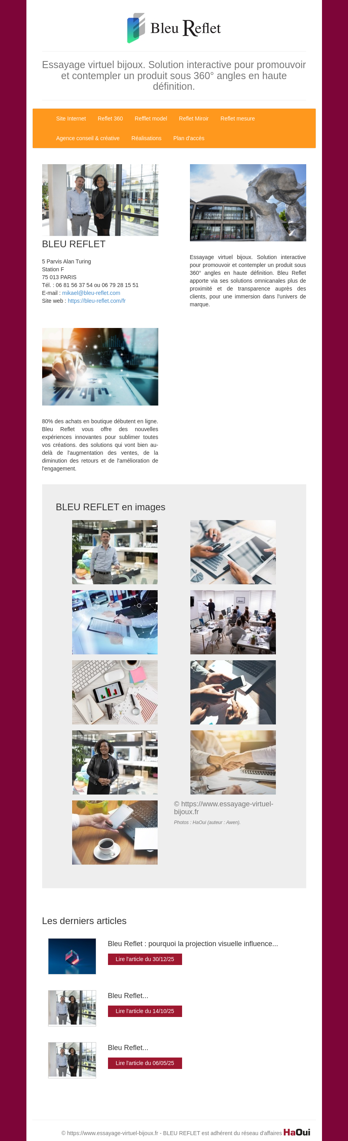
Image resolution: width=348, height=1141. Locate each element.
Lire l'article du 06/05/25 (145, 1063)
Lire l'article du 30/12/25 (145, 959)
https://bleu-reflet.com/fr (97, 301)
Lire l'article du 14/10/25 (145, 1011)
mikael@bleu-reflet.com (91, 293)
